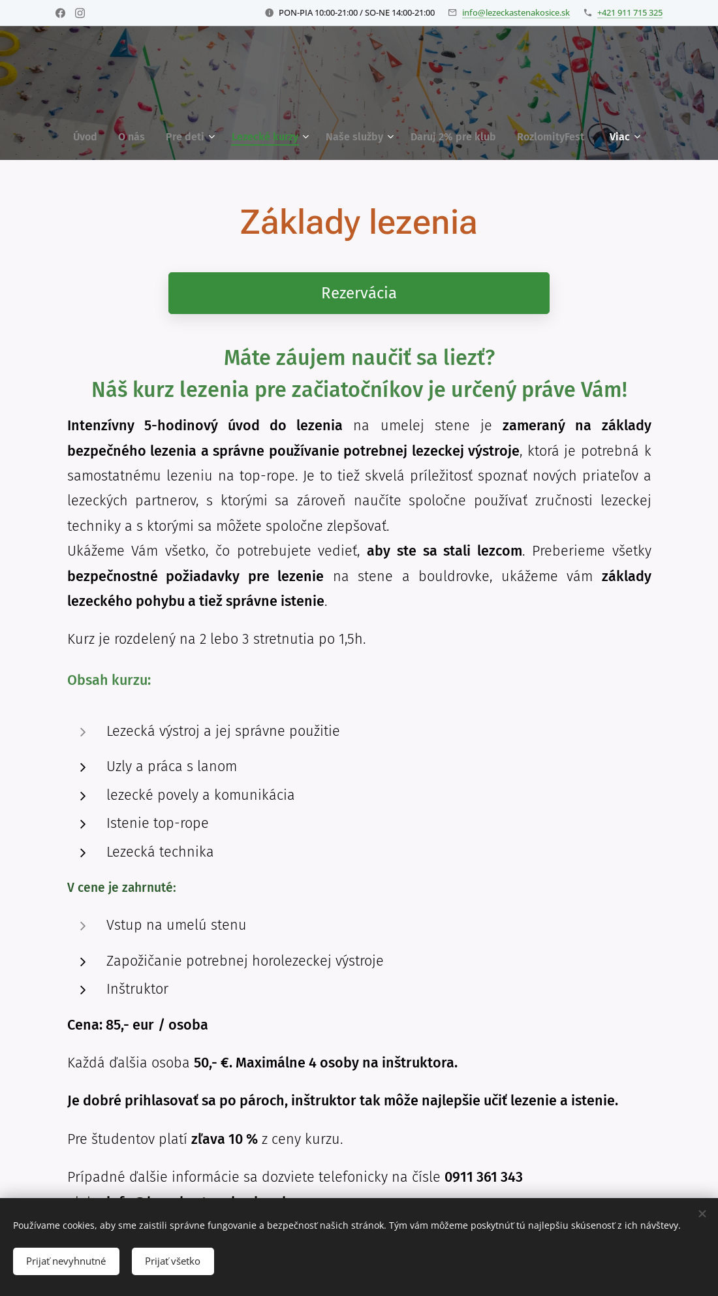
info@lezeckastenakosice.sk (516, 12)
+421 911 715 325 (630, 12)
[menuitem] (90, 137)
